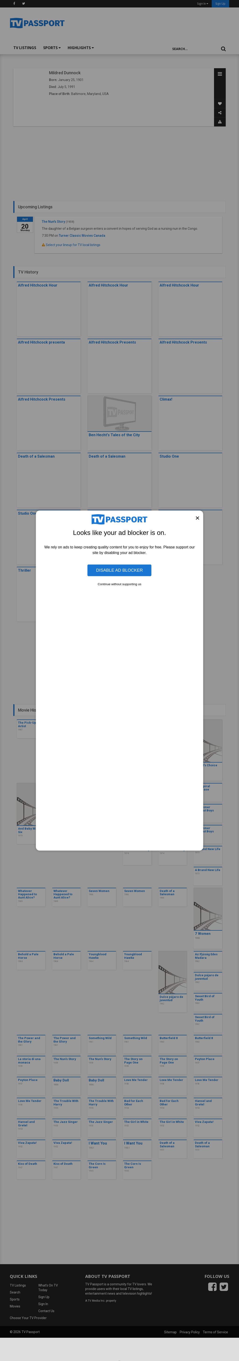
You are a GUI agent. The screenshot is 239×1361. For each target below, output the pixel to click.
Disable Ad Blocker (119, 570)
